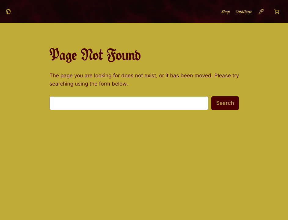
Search (225, 103)
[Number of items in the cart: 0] (276, 11)
